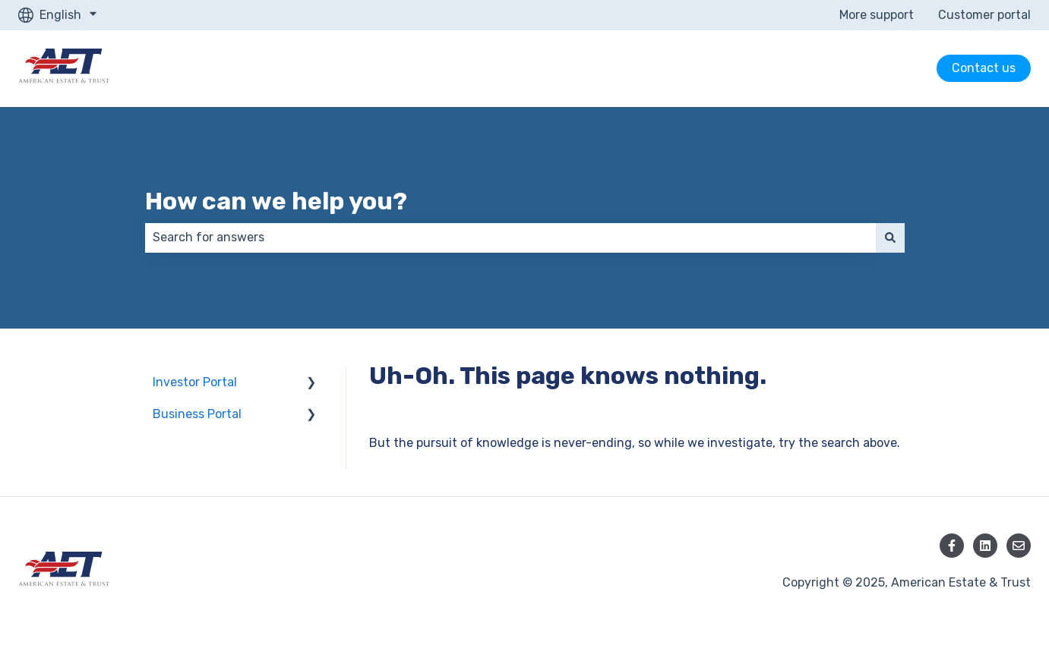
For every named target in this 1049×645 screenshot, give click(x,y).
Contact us (984, 68)
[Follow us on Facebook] (952, 545)
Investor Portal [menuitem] (195, 382)
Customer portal (984, 15)
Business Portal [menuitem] (197, 414)
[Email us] (1018, 545)
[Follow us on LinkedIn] (985, 545)
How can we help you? (276, 201)
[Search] (890, 237)
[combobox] (510, 237)
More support (876, 15)
